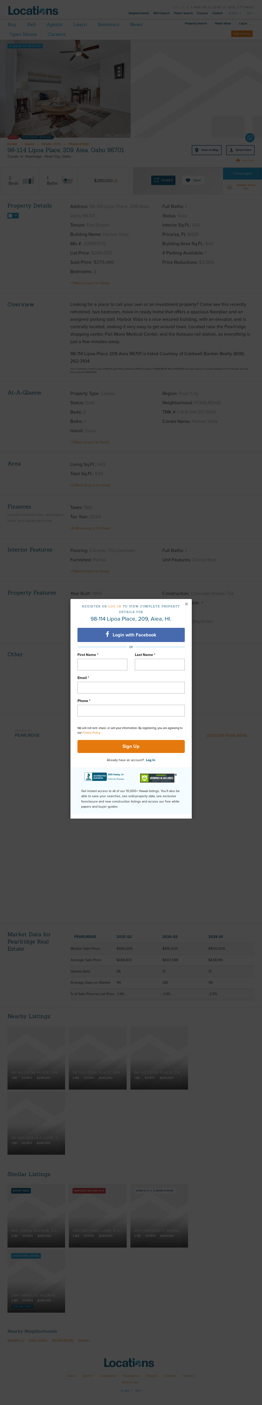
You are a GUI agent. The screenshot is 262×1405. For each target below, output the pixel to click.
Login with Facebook (131, 634)
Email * (83, 678)
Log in (115, 606)
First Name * (87, 654)
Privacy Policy (91, 733)
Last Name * (145, 654)
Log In (150, 760)
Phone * (84, 701)
